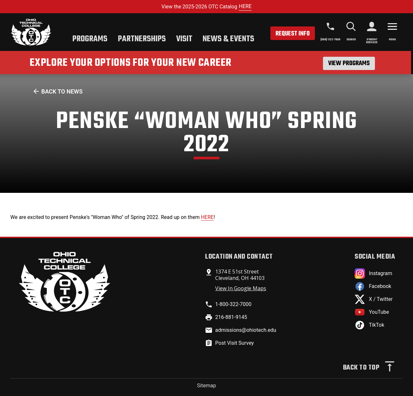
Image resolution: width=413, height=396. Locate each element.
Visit (184, 39)
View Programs (349, 63)
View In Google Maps (240, 288)
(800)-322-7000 (330, 39)
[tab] (90, 39)
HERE (245, 6)
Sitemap (206, 385)
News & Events (228, 39)
